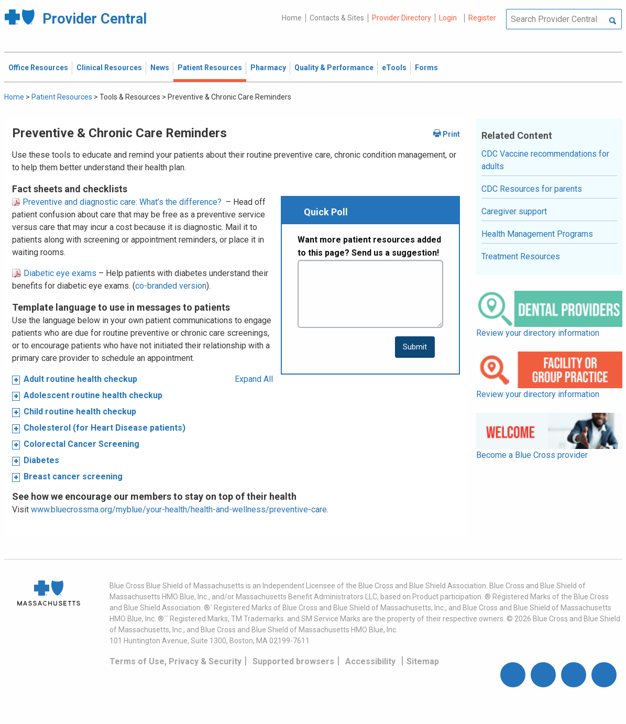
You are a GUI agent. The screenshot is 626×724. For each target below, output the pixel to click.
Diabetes (41, 460)
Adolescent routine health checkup (93, 395)
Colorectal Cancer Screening (81, 444)
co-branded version (170, 286)
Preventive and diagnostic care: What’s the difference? (117, 202)
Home (292, 18)
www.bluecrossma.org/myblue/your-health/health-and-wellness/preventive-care (179, 509)
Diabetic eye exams (54, 273)
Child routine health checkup (80, 411)
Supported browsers (293, 661)
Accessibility (370, 661)
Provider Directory (401, 18)
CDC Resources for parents (531, 189)
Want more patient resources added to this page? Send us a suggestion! (369, 246)
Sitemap (423, 661)
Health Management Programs (537, 234)
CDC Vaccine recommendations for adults (545, 160)
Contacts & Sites (337, 18)
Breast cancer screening (73, 476)
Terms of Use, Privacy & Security (175, 661)
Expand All (254, 379)
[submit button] (415, 347)
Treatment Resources (520, 256)
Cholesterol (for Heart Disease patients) (104, 428)
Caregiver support (514, 211)
